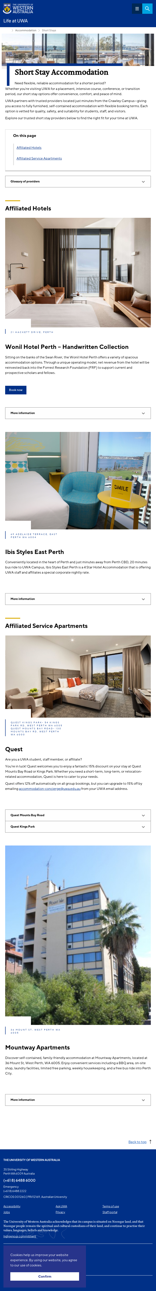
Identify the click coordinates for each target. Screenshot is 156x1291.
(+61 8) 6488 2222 (14, 1191)
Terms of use (110, 1206)
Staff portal (109, 1212)
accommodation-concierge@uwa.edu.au (50, 788)
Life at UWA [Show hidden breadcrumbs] (6, 30)
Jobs (6, 1212)
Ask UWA (61, 1206)
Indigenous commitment (19, 1236)
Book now (16, 390)
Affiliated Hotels (29, 147)
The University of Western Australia (31, 1160)
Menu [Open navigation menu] (137, 8)
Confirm (44, 1276)
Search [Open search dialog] (147, 8)
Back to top (137, 1142)
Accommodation (25, 30)
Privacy (60, 1212)
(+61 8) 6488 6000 (19, 1180)
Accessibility (11, 1206)
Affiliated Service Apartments (39, 158)
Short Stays (49, 30)
